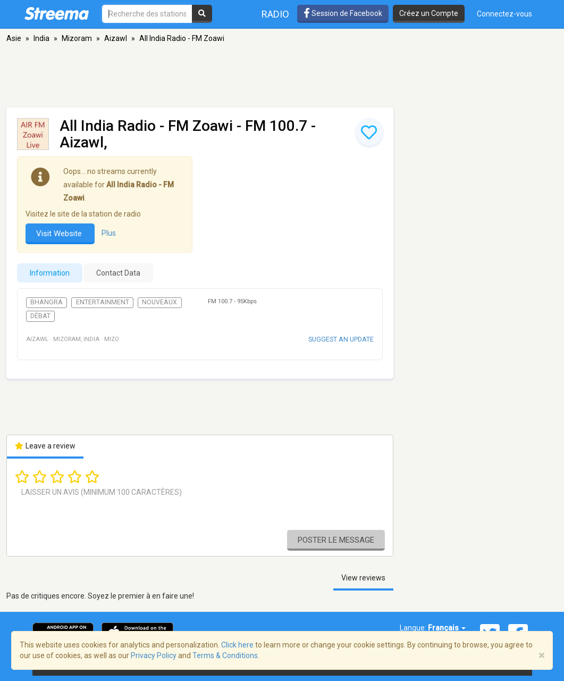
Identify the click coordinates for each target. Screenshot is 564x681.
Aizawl (115, 38)
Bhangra (46, 302)
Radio (275, 14)
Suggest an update (341, 339)
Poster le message (336, 540)
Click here (237, 645)
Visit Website (60, 233)
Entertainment (102, 302)
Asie (13, 38)
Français (447, 628)
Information (50, 273)
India (41, 38)
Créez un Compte (428, 13)
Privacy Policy (153, 655)
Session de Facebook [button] (343, 13)
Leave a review (45, 446)
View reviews (363, 578)
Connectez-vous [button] (504, 14)
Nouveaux (159, 302)
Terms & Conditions (225, 655)
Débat (40, 316)
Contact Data (118, 273)
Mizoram (77, 38)
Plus (109, 233)
